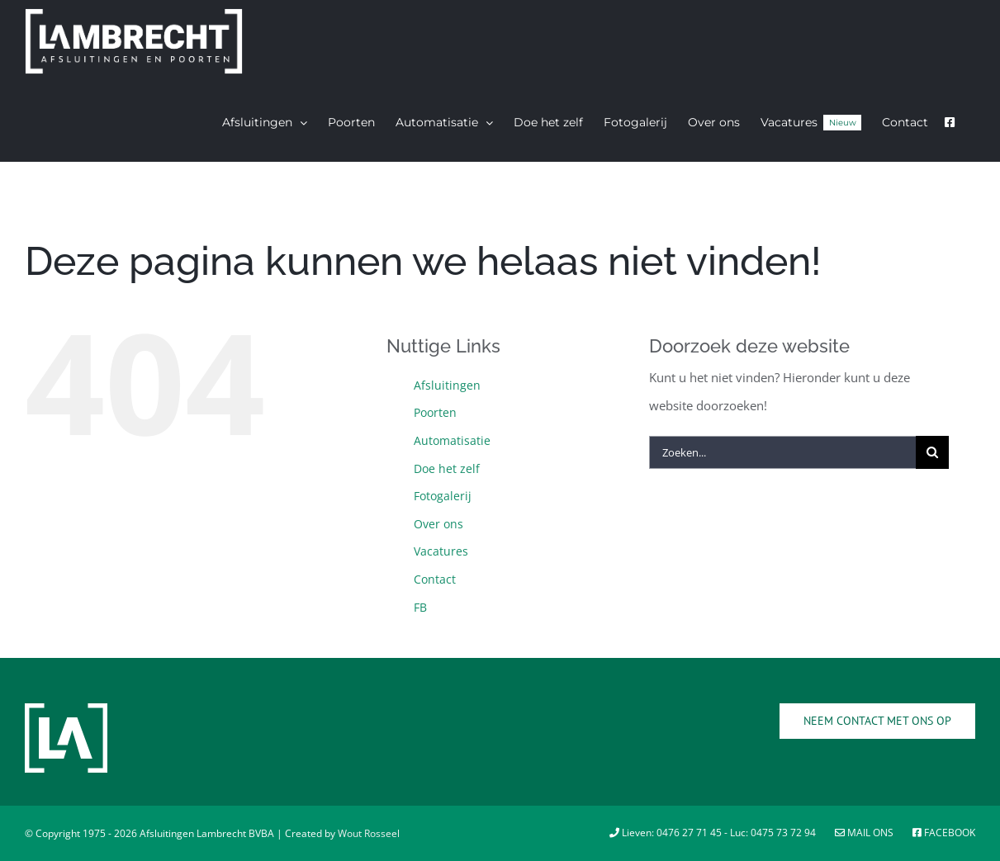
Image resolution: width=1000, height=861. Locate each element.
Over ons (438, 524)
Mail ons (865, 833)
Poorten (435, 412)
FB (420, 607)
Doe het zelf (447, 468)
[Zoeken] (932, 452)
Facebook (943, 833)
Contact (435, 579)
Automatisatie (452, 440)
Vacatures (441, 551)
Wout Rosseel (369, 833)
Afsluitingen (447, 385)
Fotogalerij (443, 496)
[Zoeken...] (783, 452)
